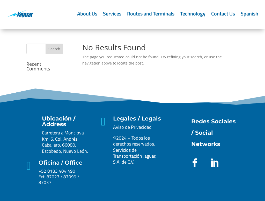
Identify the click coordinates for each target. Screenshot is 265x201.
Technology (192, 14)
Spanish (249, 14)
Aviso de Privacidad (132, 127)
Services (112, 14)
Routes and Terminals (150, 14)
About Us (87, 14)
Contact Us (223, 14)
